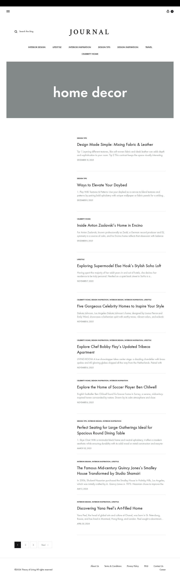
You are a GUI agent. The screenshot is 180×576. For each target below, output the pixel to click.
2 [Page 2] (25, 544)
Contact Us (158, 565)
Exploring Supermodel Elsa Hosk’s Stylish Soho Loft (119, 265)
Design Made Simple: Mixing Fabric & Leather (115, 144)
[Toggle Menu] (8, 11)
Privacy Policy (133, 565)
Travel (148, 47)
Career (163, 568)
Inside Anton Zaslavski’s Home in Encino (110, 225)
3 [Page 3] (33, 544)
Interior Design (36, 47)
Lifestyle (57, 47)
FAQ (146, 565)
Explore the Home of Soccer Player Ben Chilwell (117, 386)
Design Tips (104, 47)
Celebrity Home (90, 54)
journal (90, 32)
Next (45, 544)
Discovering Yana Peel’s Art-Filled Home (110, 507)
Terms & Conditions (112, 565)
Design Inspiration (127, 47)
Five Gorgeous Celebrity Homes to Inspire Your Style (120, 305)
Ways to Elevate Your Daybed (102, 184)
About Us (95, 565)
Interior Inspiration (80, 47)
